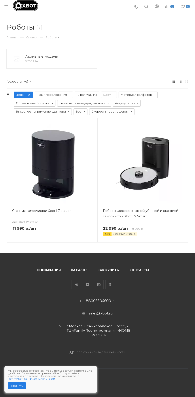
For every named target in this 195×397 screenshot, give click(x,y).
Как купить (108, 270)
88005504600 (98, 301)
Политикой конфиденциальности (31, 378)
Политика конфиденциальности (101, 352)
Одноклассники (110, 284)
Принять (17, 385)
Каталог (79, 270)
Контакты (139, 270)
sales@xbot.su (101, 313)
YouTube (99, 284)
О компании (49, 270)
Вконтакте (76, 284)
